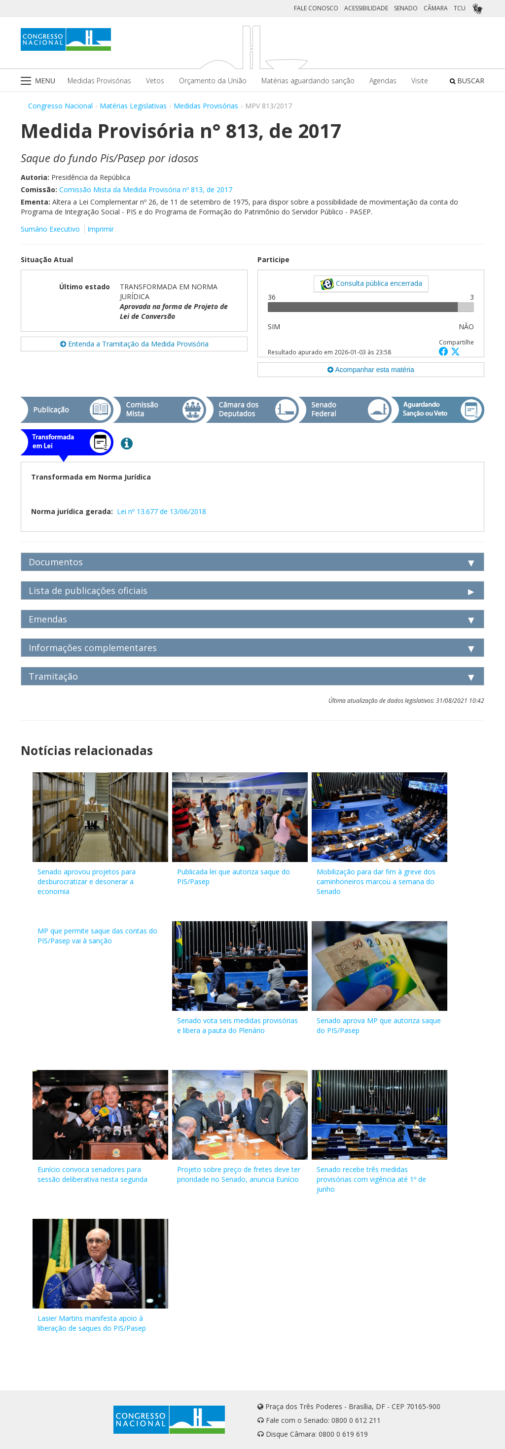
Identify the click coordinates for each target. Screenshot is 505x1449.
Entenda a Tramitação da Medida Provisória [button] (134, 343)
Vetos (155, 80)
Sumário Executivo (50, 229)
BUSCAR (467, 80)
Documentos (56, 562)
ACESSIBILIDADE (366, 8)
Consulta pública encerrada (371, 284)
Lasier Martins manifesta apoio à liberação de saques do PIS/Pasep (91, 1323)
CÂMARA (436, 8)
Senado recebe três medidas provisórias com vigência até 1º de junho (371, 1179)
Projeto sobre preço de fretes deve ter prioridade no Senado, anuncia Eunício (238, 1174)
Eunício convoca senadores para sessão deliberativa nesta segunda (92, 1174)
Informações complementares (93, 648)
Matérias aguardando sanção (308, 80)
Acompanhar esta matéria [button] (370, 370)
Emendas (48, 619)
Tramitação (53, 676)
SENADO (406, 8)
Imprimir (100, 229)
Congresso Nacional (60, 105)
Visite (419, 80)
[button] (445, 351)
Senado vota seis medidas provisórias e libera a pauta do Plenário (237, 1025)
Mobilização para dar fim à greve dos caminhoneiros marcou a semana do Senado (376, 881)
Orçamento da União (213, 80)
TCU (460, 8)
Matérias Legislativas (133, 105)
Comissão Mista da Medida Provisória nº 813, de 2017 (145, 189)
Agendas (383, 80)
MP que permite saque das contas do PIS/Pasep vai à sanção (97, 935)
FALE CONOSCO (316, 8)
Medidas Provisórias (99, 80)
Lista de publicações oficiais (88, 590)
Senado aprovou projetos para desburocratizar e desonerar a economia (86, 881)
